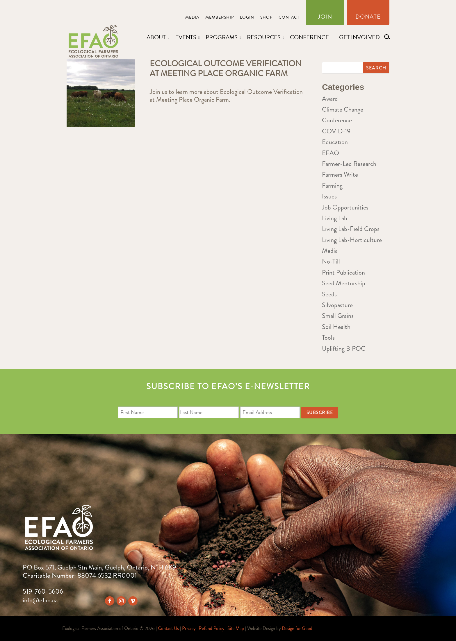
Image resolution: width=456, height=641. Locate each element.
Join (325, 18)
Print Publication (343, 272)
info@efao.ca (40, 600)
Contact (289, 17)
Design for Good (297, 628)
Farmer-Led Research (349, 163)
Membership (219, 17)
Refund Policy (211, 628)
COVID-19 (336, 131)
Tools (328, 337)
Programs (222, 37)
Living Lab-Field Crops (351, 228)
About (156, 37)
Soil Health (336, 326)
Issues (329, 196)
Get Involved (359, 37)
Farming (332, 185)
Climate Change (342, 109)
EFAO (330, 152)
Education (335, 141)
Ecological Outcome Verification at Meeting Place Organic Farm (226, 68)
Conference (309, 37)
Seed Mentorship (343, 283)
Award (330, 98)
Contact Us (168, 628)
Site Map (235, 628)
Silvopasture (337, 304)
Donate (368, 18)
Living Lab (334, 218)
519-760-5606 (43, 591)
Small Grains (338, 315)
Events (185, 37)
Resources (264, 37)
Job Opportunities (345, 207)
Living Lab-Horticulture (352, 239)
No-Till (331, 261)
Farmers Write (340, 174)
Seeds (329, 294)
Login (247, 17)
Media (192, 17)
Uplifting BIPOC (344, 348)
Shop (266, 17)
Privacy (188, 628)
